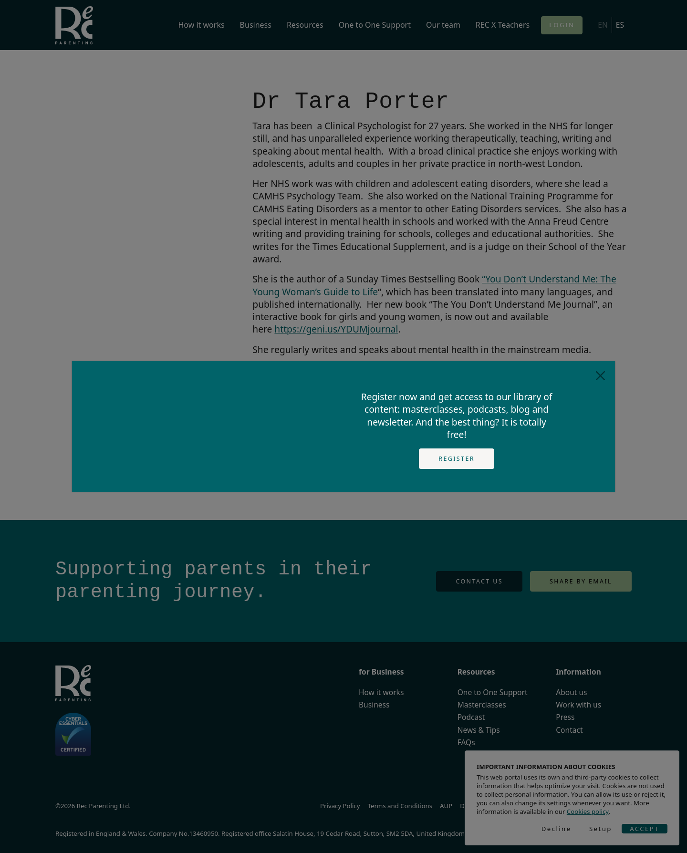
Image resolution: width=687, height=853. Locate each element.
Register (456, 459)
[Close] (600, 376)
